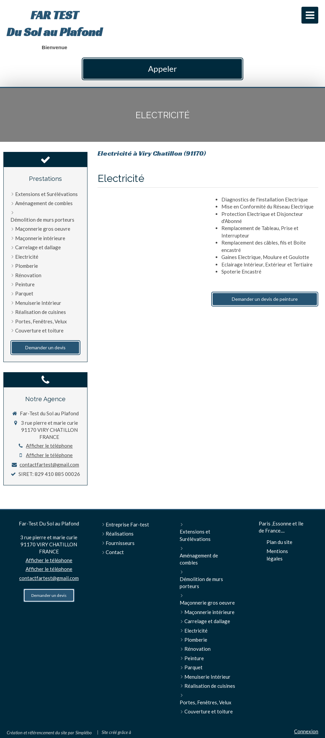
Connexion (306, 731)
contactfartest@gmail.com (49, 464)
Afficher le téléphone (49, 446)
